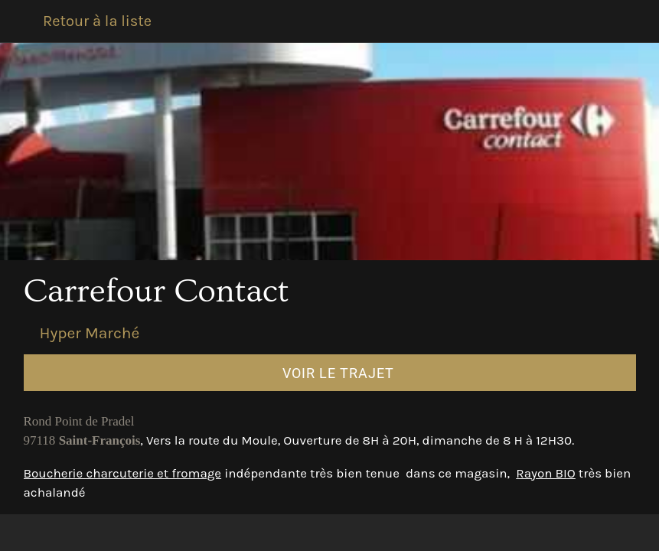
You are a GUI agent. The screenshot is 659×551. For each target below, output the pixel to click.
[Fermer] (21, 21)
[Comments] (170, 532)
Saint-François (100, 440)
